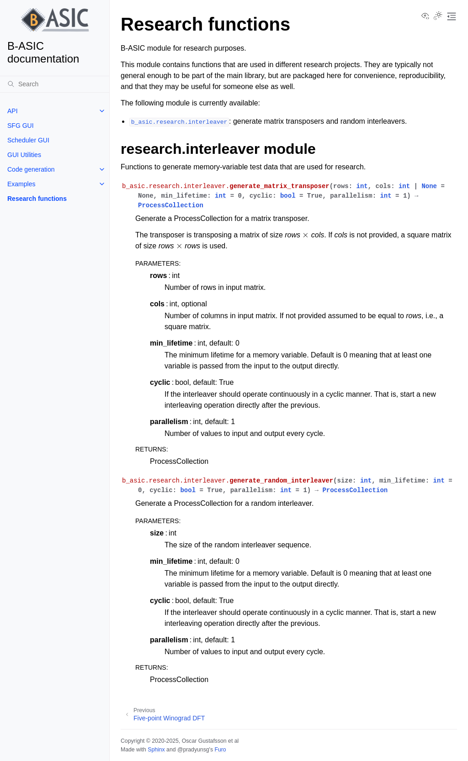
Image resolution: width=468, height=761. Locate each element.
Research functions (37, 198)
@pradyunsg (193, 749)
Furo (220, 749)
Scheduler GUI (28, 140)
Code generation (31, 169)
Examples (21, 184)
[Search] (54, 84)
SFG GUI (20, 125)
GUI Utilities (24, 154)
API (12, 111)
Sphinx (156, 749)
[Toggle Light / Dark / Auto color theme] (437, 16)
